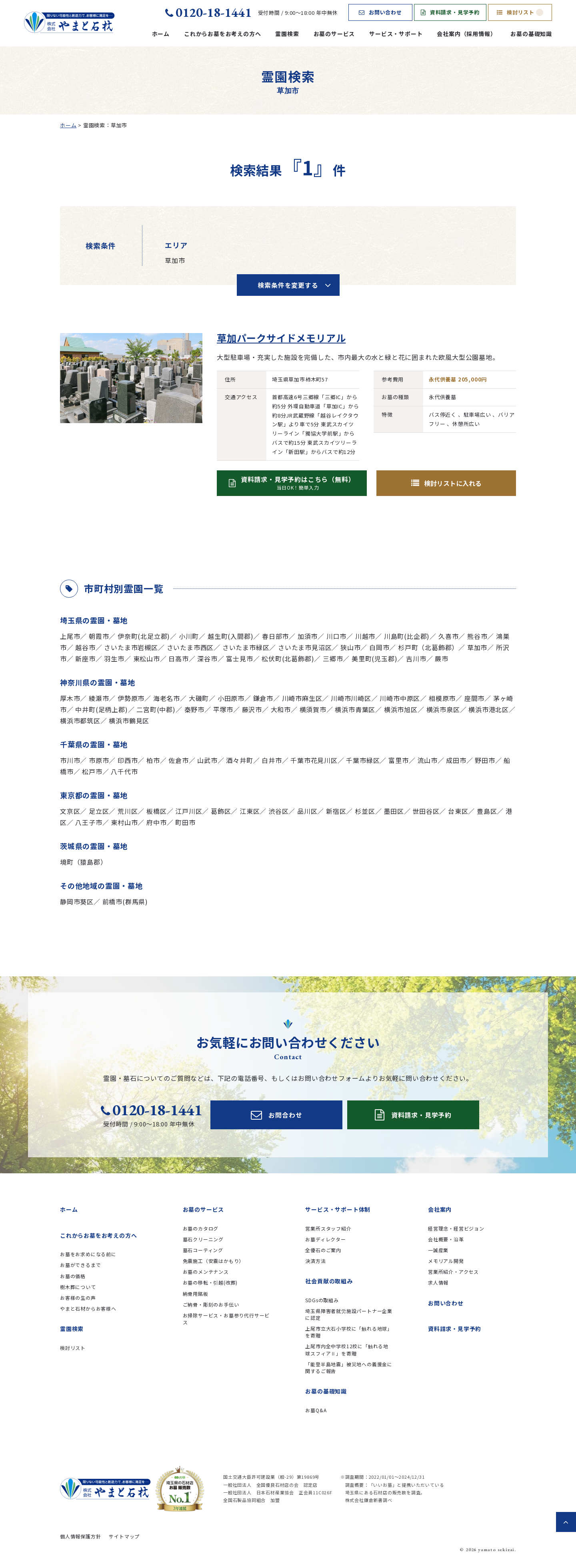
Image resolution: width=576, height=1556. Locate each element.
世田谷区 (425, 811)
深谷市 (207, 658)
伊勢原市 (131, 698)
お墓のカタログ (201, 1228)
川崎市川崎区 (351, 698)
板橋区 (156, 811)
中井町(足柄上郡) (101, 709)
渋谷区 (278, 811)
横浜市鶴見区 (129, 720)
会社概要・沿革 (446, 1239)
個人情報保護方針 (80, 1536)
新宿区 (336, 811)
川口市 (336, 636)
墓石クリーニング (203, 1239)
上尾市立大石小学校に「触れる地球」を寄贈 (348, 1332)
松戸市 (92, 771)
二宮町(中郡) (156, 709)
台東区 (458, 811)
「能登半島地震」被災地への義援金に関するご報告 (348, 1367)
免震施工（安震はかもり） (213, 1260)
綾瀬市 (99, 698)
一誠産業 (438, 1250)
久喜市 (448, 636)
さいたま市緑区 (246, 647)
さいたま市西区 (190, 647)
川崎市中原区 (400, 698)
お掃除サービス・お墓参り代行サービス (226, 1318)
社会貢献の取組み (328, 1281)
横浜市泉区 (443, 709)
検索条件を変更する (288, 285)
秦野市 (194, 709)
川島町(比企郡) (407, 636)
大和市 (281, 709)
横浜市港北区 (488, 709)
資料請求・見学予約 (450, 12)
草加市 (477, 647)
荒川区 (128, 811)
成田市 (456, 760)
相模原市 (442, 698)
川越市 (365, 636)
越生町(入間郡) (230, 636)
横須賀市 (313, 709)
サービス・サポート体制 (337, 1209)
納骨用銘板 (195, 1293)
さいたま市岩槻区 (131, 647)
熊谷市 (477, 636)
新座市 (85, 658)
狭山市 (350, 647)
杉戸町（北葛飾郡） (428, 647)
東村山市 (124, 822)
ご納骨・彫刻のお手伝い (211, 1304)
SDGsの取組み (321, 1300)
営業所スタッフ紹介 (328, 1228)
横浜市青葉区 (355, 709)
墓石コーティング (203, 1250)
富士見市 (239, 658)
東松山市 (146, 658)
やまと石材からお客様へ (88, 1308)
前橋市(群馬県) (125, 901)
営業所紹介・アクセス (453, 1271)
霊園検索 (287, 34)
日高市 (178, 658)
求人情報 (438, 1282)
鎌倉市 (263, 698)
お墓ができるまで (80, 1264)
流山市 (427, 760)
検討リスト (520, 12)
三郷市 (333, 658)
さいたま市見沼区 (305, 647)
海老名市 (166, 698)
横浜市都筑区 (80, 720)
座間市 (474, 698)
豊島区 (487, 811)
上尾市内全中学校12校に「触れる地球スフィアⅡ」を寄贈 (346, 1349)
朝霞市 (99, 636)
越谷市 (85, 647)
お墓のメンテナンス (206, 1271)
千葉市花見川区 (314, 760)
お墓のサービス (334, 34)
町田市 (185, 822)
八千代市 (124, 771)
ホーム (161, 34)
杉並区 (365, 811)
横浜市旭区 (401, 709)
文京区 (70, 811)
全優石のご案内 (323, 1250)
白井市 (272, 760)
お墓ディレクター (325, 1239)
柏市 (153, 760)
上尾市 (70, 636)
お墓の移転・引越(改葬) (210, 1282)
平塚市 (223, 709)
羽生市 (114, 658)
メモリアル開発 (446, 1260)
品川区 (307, 811)
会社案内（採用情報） (466, 34)
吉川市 (416, 658)
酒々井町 (239, 760)
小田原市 (231, 698)
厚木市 (70, 698)
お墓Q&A (315, 1410)
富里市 (398, 760)
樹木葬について (78, 1286)
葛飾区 (221, 811)
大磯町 (199, 698)
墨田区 (394, 811)
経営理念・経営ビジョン (456, 1228)
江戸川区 (188, 811)
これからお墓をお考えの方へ (222, 34)
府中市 (156, 822)
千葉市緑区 (363, 760)
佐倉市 (178, 760)
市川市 (70, 760)
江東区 (250, 811)
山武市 (207, 760)
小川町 (189, 636)
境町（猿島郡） (83, 862)
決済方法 (315, 1260)
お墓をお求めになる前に (88, 1254)
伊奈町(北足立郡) (144, 636)
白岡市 (379, 647)
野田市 (485, 760)
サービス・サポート (395, 34)
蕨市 (441, 658)
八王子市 (88, 822)
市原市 (99, 760)
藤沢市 (252, 709)
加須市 (308, 636)
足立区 (99, 811)
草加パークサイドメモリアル (281, 338)
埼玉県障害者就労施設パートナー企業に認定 (348, 1314)
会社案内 (440, 1209)
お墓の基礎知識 (531, 34)
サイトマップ (124, 1536)
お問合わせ (276, 1114)
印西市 (128, 760)
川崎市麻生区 (302, 698)
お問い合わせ (380, 12)
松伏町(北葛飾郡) (288, 658)
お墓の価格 (73, 1276)
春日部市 (275, 636)
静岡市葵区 (77, 901)
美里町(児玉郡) (374, 658)
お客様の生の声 (78, 1297)
